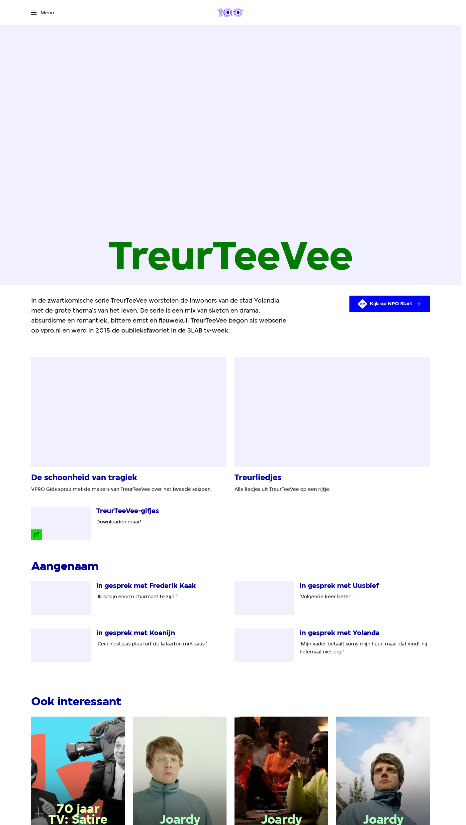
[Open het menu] (42, 12)
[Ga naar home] (230, 12)
